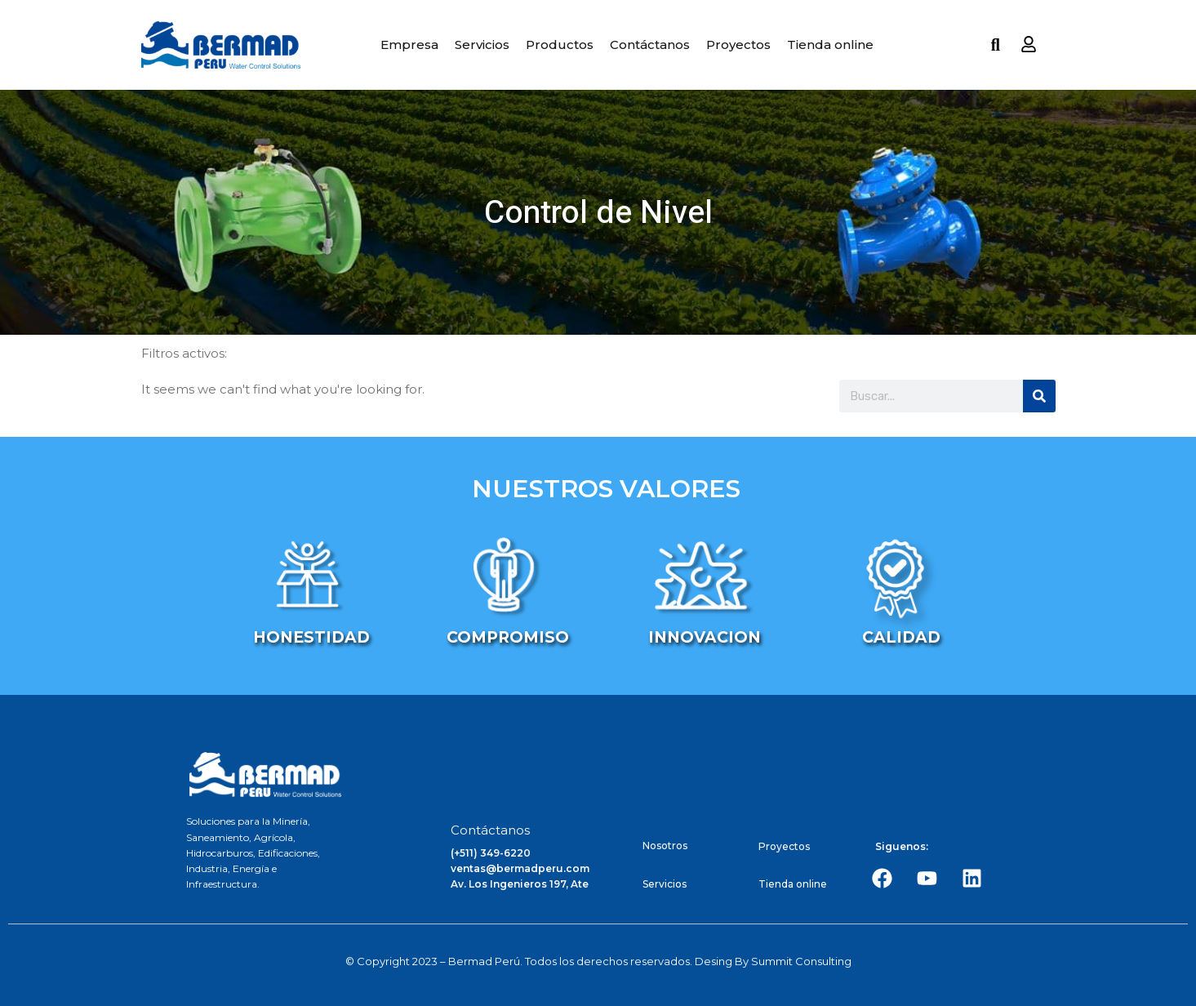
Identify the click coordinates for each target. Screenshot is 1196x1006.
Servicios (482, 44)
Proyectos (738, 44)
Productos (560, 44)
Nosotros (664, 845)
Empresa (409, 44)
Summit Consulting (801, 961)
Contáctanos (650, 44)
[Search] (1039, 396)
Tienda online (830, 44)
